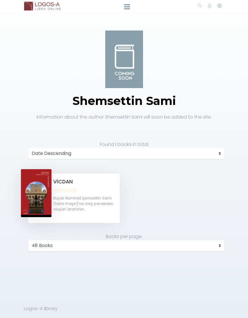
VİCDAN (63, 181)
